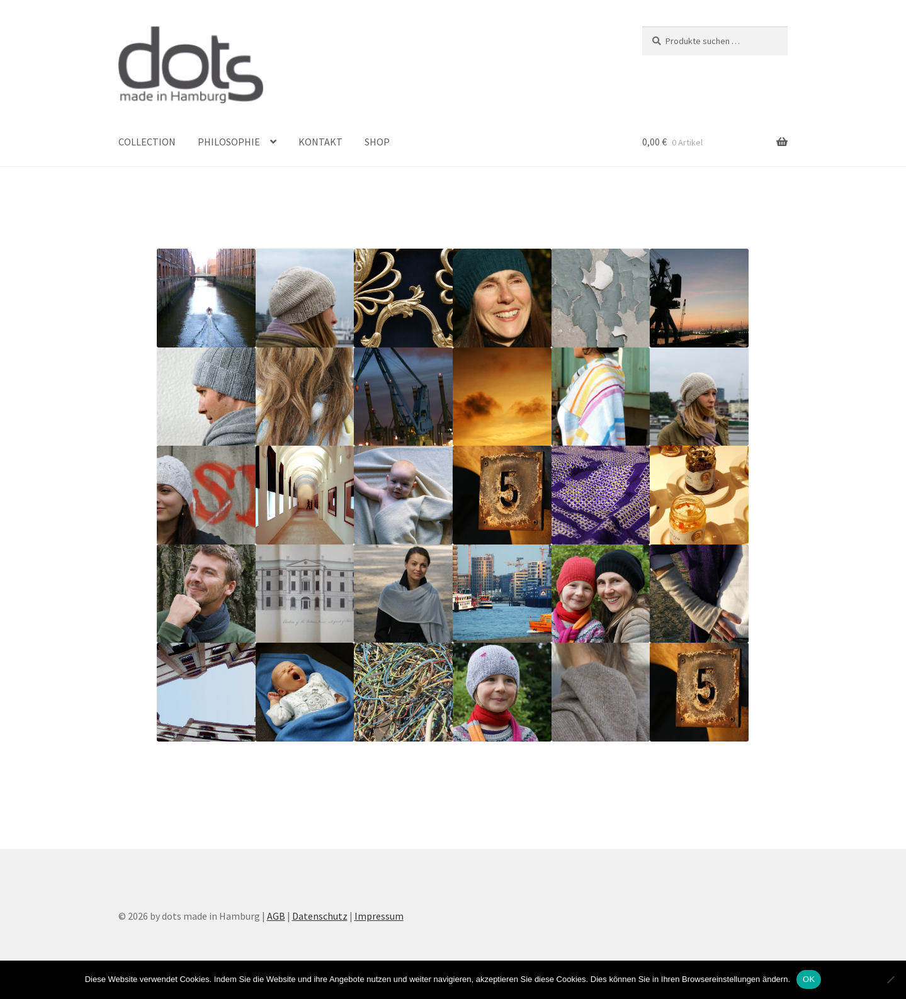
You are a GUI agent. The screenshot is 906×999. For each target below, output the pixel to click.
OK (809, 979)
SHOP (377, 141)
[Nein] (890, 979)
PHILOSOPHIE (229, 141)
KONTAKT (320, 141)
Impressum (379, 916)
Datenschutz (320, 916)
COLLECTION (147, 141)
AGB (276, 916)
